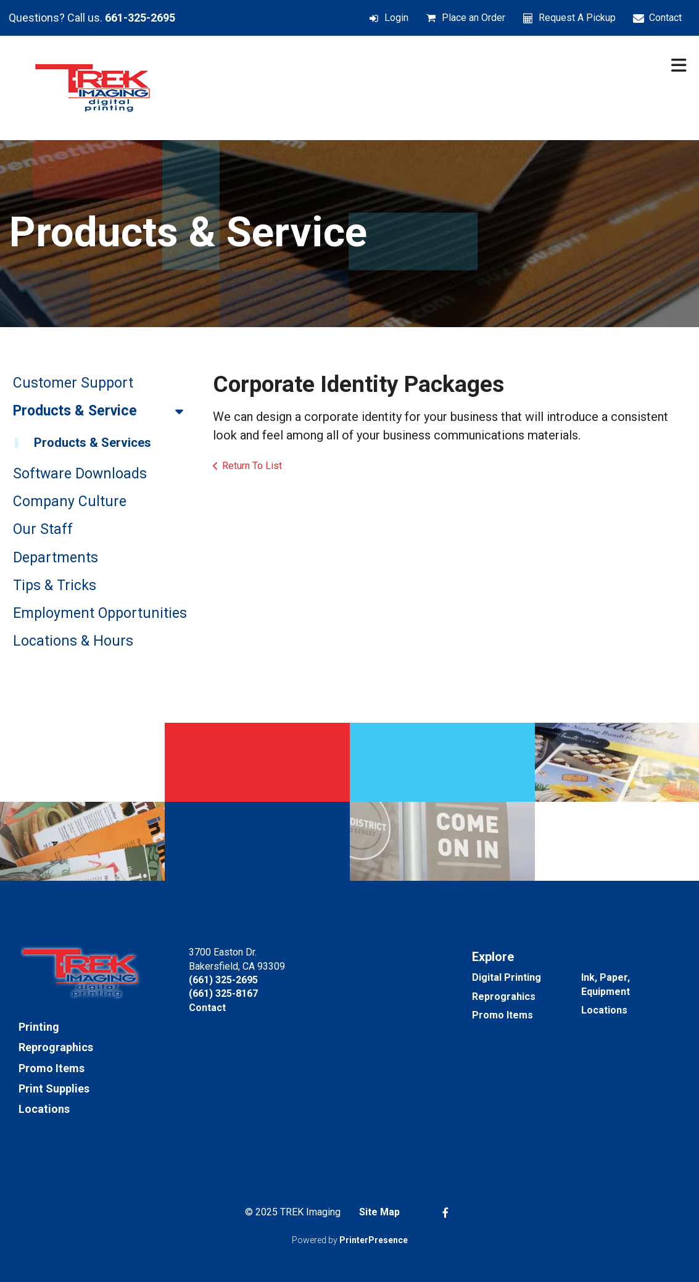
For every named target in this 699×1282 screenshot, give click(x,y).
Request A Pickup (577, 17)
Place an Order (473, 17)
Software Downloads (80, 473)
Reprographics (56, 1047)
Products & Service (103, 411)
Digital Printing (506, 977)
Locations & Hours (73, 641)
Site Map (379, 1212)
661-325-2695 (140, 17)
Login (396, 17)
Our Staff (43, 529)
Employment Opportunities (100, 613)
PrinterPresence (373, 1240)
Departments (55, 557)
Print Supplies (54, 1088)
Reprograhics (504, 996)
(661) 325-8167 (223, 993)
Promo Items (52, 1068)
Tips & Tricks (54, 585)
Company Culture (69, 501)
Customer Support (73, 383)
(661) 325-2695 (223, 980)
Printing (39, 1026)
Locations (44, 1108)
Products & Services (92, 442)
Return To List (252, 466)
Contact (665, 17)
